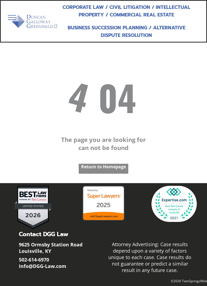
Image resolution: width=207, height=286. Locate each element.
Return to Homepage (103, 167)
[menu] (12, 18)
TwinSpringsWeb (194, 281)
